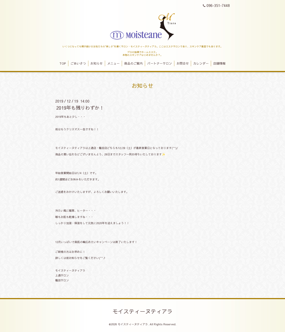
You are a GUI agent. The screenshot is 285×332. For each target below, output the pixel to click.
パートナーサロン (159, 63)
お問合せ (182, 63)
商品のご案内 (133, 63)
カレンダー (201, 63)
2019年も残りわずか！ (80, 107)
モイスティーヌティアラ (142, 311)
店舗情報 (219, 63)
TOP (62, 63)
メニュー (113, 63)
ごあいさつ (78, 63)
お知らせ (96, 63)
